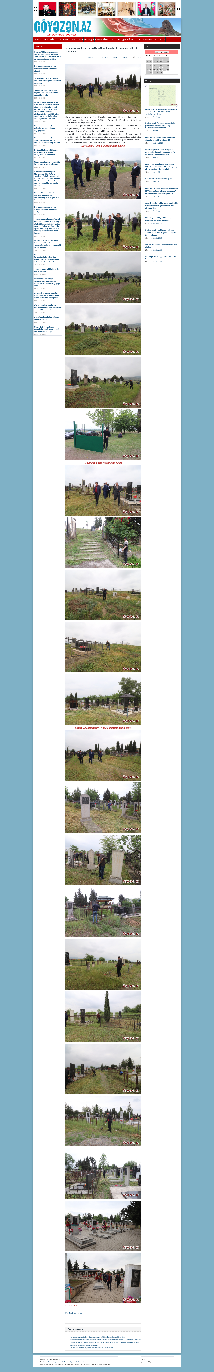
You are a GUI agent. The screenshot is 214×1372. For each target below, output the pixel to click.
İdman (105, 39)
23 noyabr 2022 (156, 131)
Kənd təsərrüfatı (62, 39)
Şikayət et (126, 57)
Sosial (52, 39)
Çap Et (139, 57)
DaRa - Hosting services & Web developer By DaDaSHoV (65, 1362)
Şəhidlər (112, 39)
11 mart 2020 (155, 158)
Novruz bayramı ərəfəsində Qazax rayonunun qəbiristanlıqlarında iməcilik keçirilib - (98, 1337)
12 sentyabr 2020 (157, 143)
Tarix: (108, 57)
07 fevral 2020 (156, 211)
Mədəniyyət (89, 39)
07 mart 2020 (155, 172)
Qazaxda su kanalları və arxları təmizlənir (84, 1345)
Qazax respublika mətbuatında (153, 39)
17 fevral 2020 (156, 196)
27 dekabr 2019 (156, 250)
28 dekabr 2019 (156, 238)
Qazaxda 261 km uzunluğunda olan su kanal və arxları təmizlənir (91, 1348)
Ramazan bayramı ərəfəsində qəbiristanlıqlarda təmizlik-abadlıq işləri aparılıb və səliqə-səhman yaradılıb (105, 1339)
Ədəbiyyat (122, 39)
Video (137, 39)
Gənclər (98, 39)
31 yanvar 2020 (156, 223)
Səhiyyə (80, 39)
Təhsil (72, 39)
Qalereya (130, 39)
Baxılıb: (91, 57)
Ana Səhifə (37, 39)
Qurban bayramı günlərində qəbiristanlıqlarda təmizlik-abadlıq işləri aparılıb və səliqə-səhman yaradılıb (104, 1342)
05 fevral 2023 (156, 117)
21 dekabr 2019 (156, 262)
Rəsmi (45, 39)
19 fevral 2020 (156, 182)
